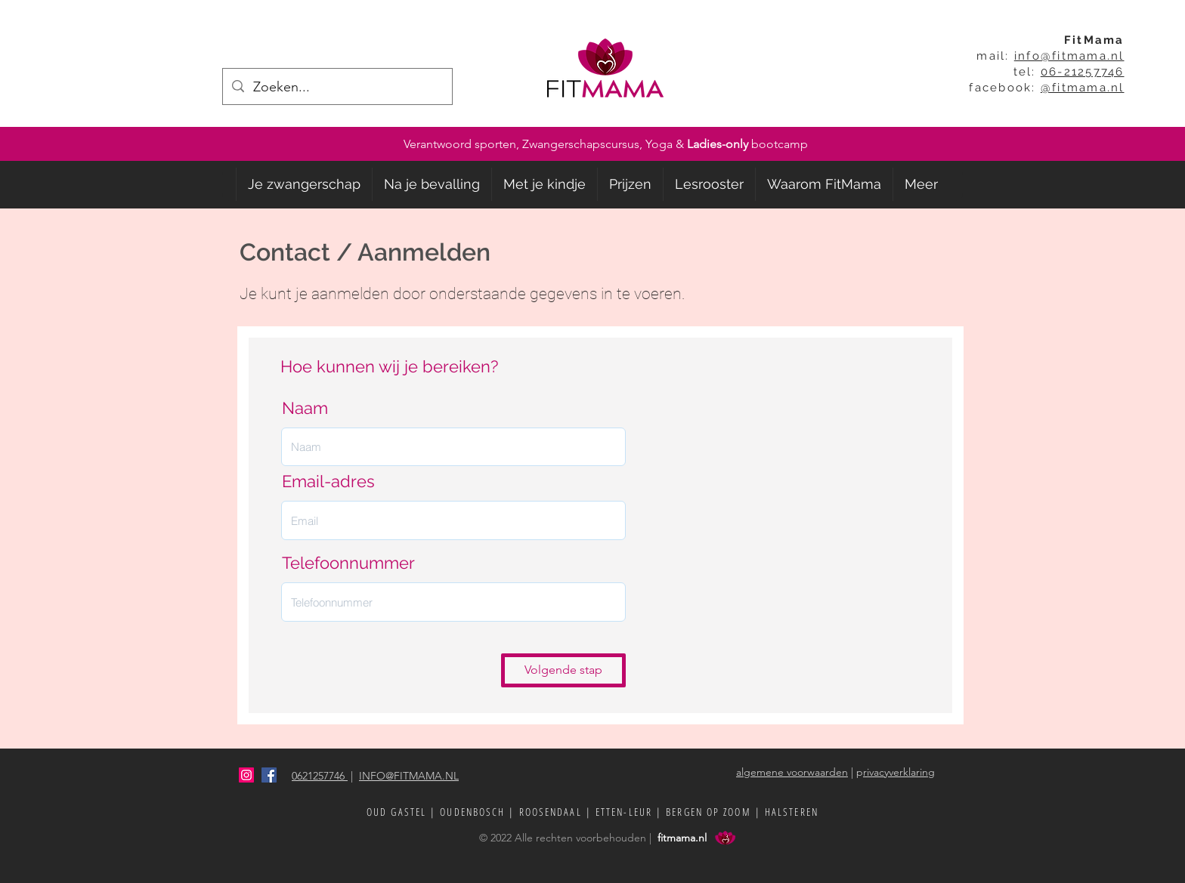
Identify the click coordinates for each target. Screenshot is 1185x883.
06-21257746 (1083, 72)
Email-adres (328, 481)
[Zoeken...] (336, 87)
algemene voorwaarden (792, 772)
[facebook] (269, 775)
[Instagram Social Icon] (246, 775)
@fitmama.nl (1083, 87)
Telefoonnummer (348, 562)
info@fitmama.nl (1069, 56)
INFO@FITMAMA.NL (409, 776)
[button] (304, 184)
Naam (305, 408)
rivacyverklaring (899, 772)
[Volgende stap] (563, 670)
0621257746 (320, 776)
